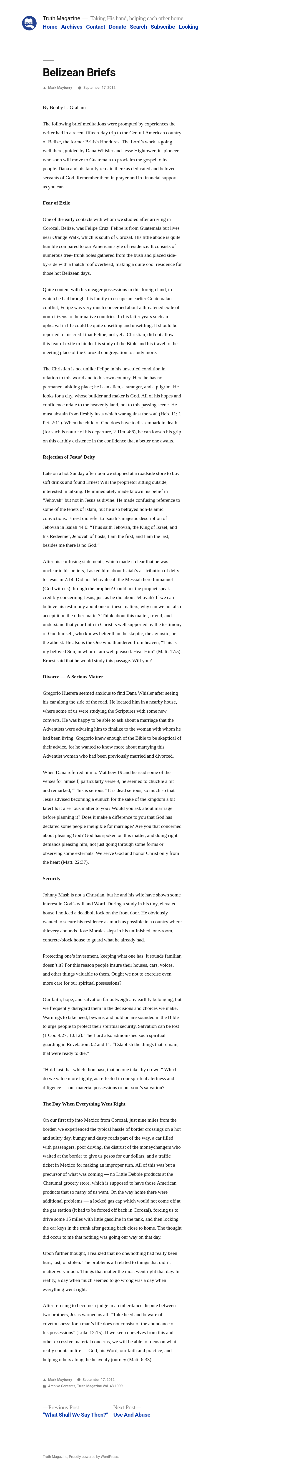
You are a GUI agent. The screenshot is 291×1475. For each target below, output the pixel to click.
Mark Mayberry (60, 87)
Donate (117, 26)
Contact (95, 26)
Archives (71, 26)
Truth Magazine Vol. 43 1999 (100, 1386)
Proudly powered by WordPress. (94, 1457)
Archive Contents (61, 1386)
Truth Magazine (61, 18)
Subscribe (163, 26)
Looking (188, 26)
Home (50, 26)
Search (138, 26)
